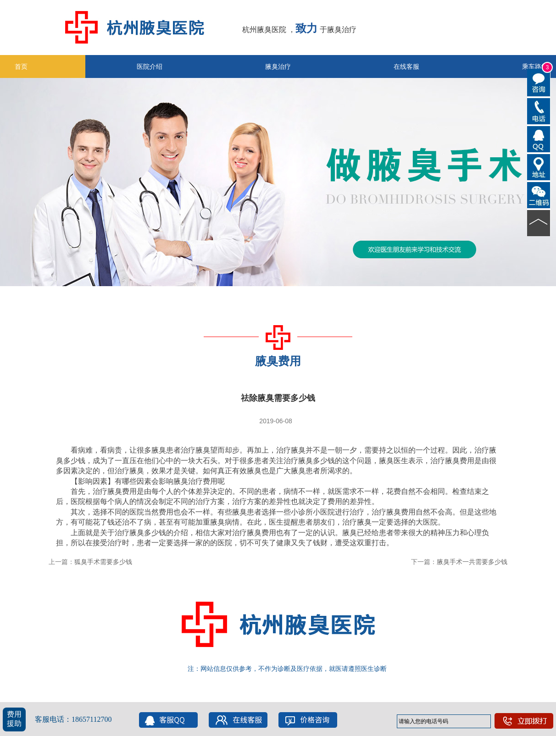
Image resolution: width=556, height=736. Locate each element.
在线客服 (406, 66)
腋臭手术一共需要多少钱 (472, 561)
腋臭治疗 (278, 66)
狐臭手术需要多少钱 (103, 561)
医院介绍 (149, 66)
